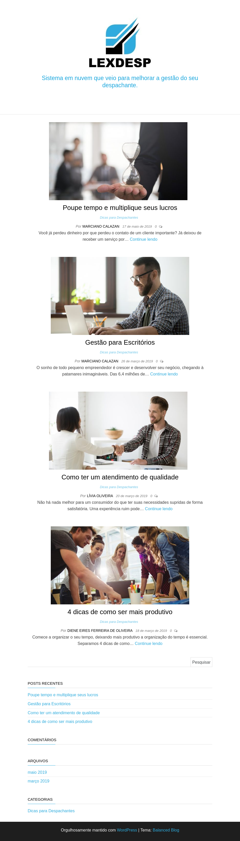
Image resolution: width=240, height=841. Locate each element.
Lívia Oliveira (100, 496)
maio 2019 (37, 772)
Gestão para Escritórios (120, 342)
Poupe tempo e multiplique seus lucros (120, 207)
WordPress (127, 830)
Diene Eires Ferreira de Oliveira (100, 631)
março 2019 (38, 781)
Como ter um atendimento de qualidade (120, 477)
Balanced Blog (166, 830)
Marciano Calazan (102, 226)
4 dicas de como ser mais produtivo (120, 612)
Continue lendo (143, 239)
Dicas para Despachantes (119, 217)
